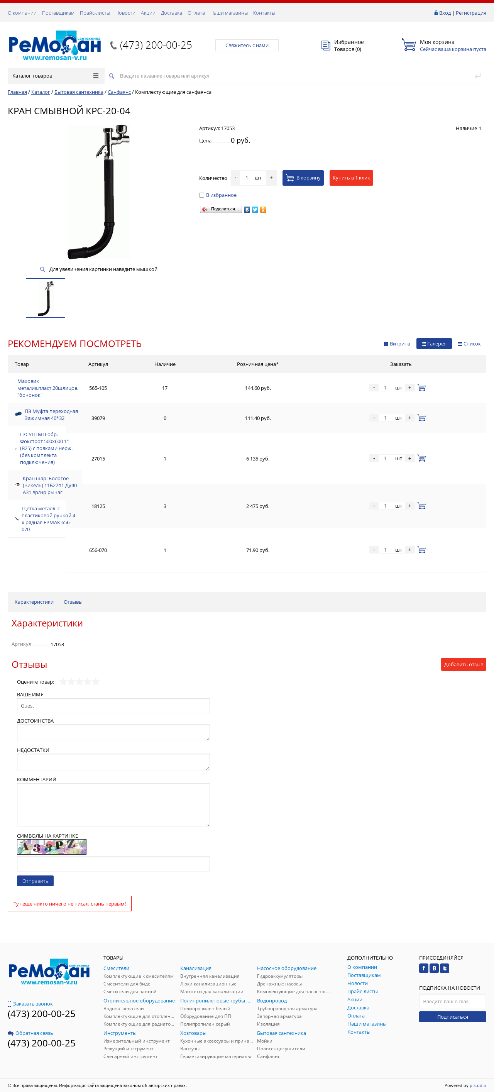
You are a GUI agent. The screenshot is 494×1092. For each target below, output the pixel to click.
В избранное (218, 194)
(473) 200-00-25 (156, 45)
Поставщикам (58, 12)
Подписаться (452, 1016)
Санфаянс (119, 91)
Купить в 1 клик (351, 177)
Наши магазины (229, 12)
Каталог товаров (55, 75)
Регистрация (471, 12)
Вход (445, 12)
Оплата (196, 12)
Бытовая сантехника (78, 91)
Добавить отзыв (463, 664)
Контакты (264, 12)
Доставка (171, 12)
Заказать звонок (30, 1003)
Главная (17, 91)
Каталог (40, 91)
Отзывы (73, 601)
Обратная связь (30, 1032)
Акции (148, 12)
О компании (22, 12)
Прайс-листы (95, 12)
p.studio (478, 1085)
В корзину (303, 177)
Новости (125, 12)
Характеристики (34, 601)
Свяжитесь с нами (247, 45)
